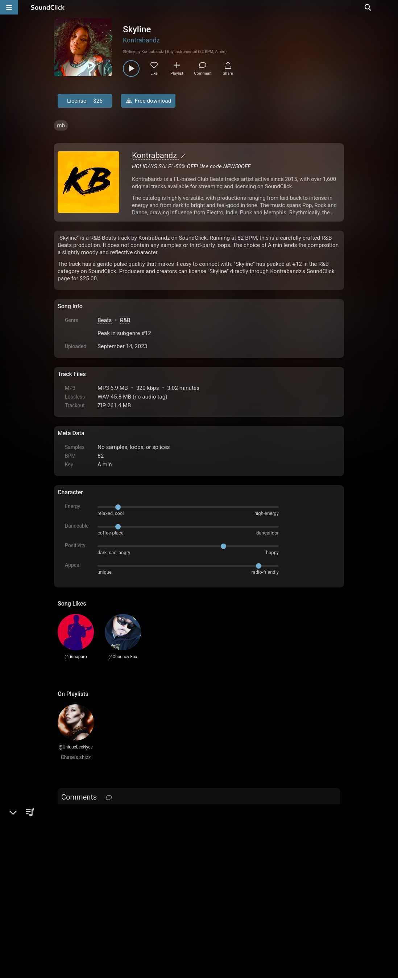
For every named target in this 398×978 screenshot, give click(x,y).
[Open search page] (391, 7)
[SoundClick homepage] (48, 7)
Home (68, 895)
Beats (105, 320)
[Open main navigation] (9, 7)
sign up (86, 816)
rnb (61, 125)
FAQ (88, 895)
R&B (125, 320)
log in (112, 816)
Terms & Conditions (124, 895)
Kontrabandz (141, 40)
